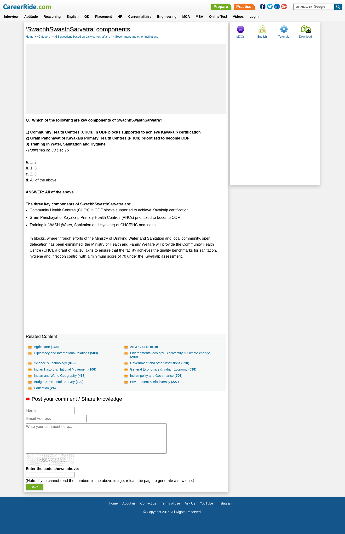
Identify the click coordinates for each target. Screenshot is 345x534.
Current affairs (139, 16)
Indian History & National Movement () (65, 369)
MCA (186, 16)
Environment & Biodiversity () (154, 382)
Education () (45, 388)
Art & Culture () (144, 347)
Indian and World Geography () (60, 375)
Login (254, 16)
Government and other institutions (136, 36)
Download (305, 36)
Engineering (167, 16)
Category (44, 36)
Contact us (148, 503)
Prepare (221, 7)
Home (30, 36)
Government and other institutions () (159, 363)
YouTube (206, 503)
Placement (103, 16)
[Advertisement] (126, 79)
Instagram (225, 503)
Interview (11, 16)
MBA (199, 16)
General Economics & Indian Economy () (163, 369)
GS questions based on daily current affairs (82, 36)
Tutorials (283, 36)
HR (120, 16)
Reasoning (52, 16)
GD (86, 16)
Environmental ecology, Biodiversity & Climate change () (170, 355)
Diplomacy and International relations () (66, 353)
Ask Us (190, 503)
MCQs (240, 36)
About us (129, 503)
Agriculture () (46, 347)
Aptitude (31, 16)
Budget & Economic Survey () (59, 382)
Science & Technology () (55, 363)
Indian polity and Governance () (156, 375)
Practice (243, 7)
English (72, 16)
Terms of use (170, 503)
